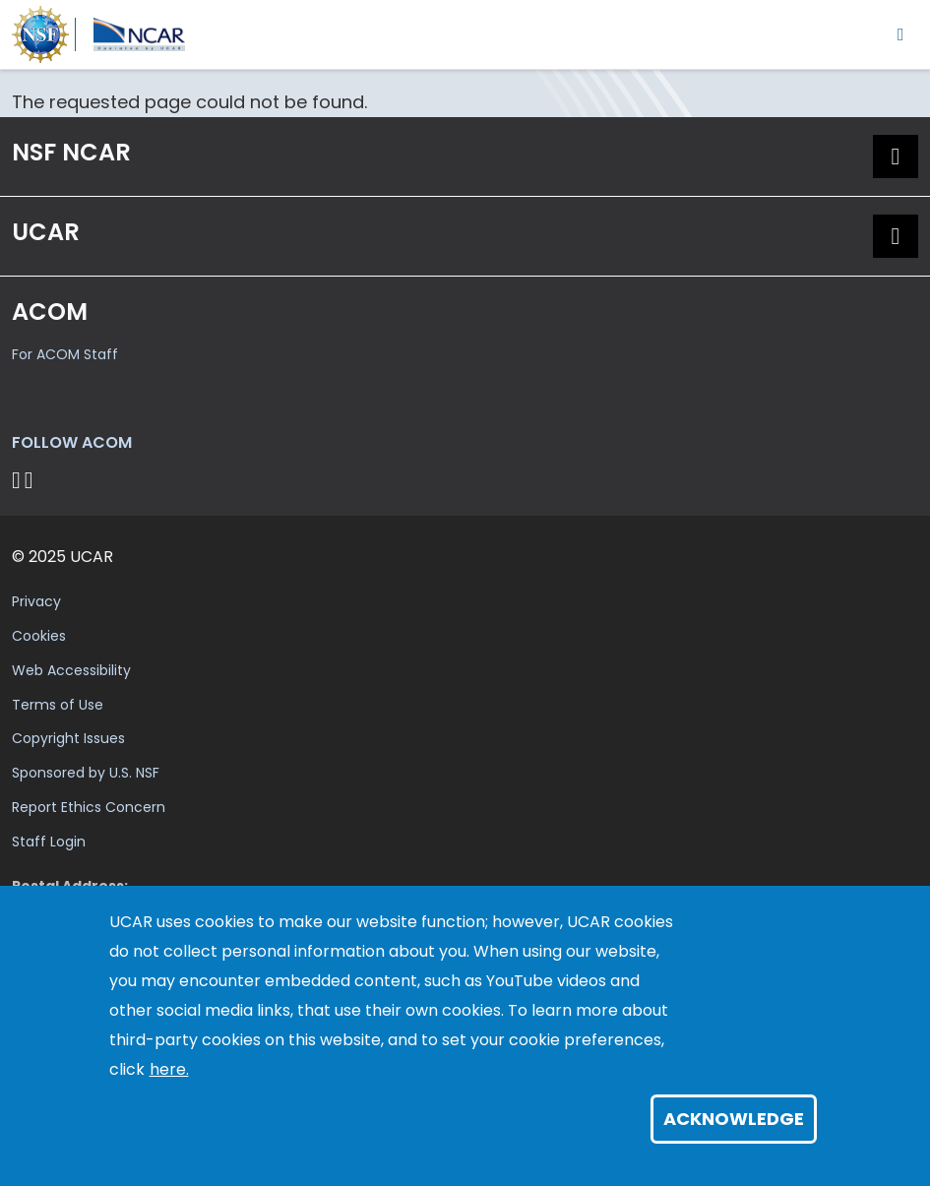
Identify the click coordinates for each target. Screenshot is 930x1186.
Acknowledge (733, 1118)
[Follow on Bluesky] (16, 480)
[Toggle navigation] (901, 34)
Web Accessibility (71, 670)
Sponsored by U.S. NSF (85, 772)
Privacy (36, 601)
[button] (895, 156)
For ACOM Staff (65, 354)
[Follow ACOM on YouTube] (32, 480)
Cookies (39, 636)
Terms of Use (57, 705)
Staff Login (49, 841)
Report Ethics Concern (88, 807)
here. (169, 1069)
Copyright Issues (68, 738)
